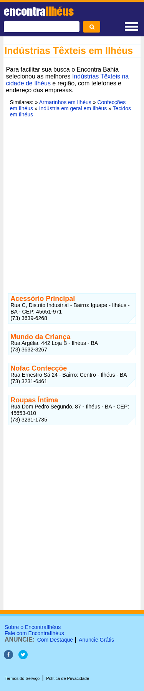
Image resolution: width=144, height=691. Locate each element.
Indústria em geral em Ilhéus (73, 108)
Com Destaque (55, 640)
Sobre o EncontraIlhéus (33, 627)
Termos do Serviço (22, 678)
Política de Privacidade (67, 678)
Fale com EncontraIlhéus (34, 633)
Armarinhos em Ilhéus (65, 102)
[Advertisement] (72, 201)
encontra (39, 11)
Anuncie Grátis (96, 640)
